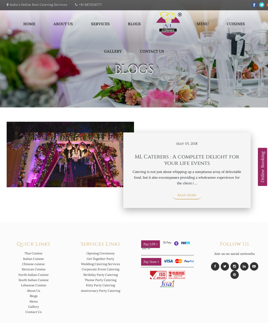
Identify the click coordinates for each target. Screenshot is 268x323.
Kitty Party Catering (100, 285)
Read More (186, 195)
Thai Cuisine (33, 253)
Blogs (134, 23)
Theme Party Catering (100, 280)
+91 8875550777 (90, 5)
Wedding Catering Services (100, 264)
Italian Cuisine (33, 259)
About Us (63, 23)
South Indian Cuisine (34, 280)
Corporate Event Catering (100, 269)
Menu (203, 23)
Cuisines (236, 23)
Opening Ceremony (100, 253)
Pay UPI (151, 244)
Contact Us (152, 51)
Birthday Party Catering (100, 275)
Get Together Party (100, 259)
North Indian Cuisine (33, 275)
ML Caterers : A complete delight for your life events (187, 160)
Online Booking (262, 166)
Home (29, 23)
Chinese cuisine (33, 264)
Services (100, 23)
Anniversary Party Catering (100, 291)
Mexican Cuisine (34, 269)
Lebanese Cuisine (33, 285)
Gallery (113, 51)
